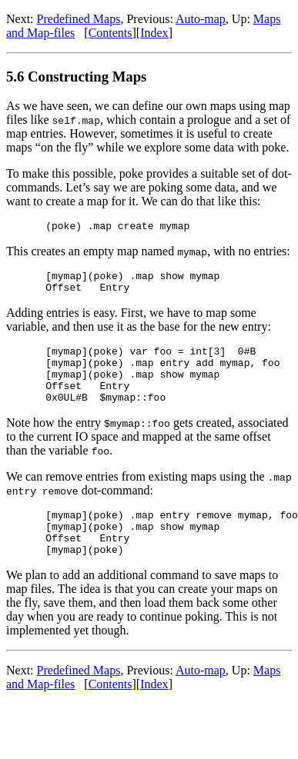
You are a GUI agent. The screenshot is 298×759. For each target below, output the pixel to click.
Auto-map (201, 18)
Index (154, 32)
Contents (110, 32)
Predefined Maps (79, 18)
